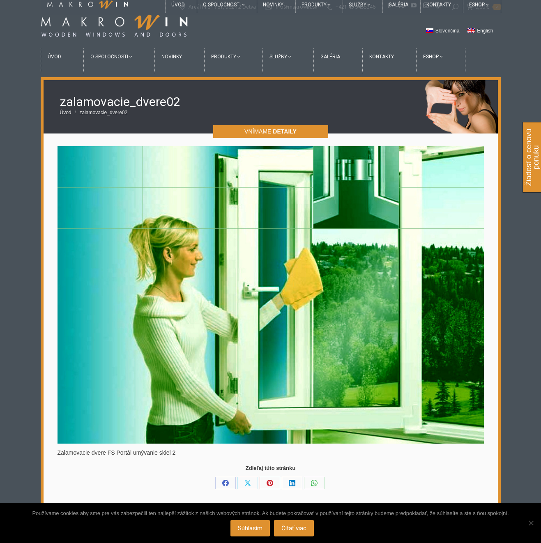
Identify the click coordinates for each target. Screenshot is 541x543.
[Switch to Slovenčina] (443, 31)
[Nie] (531, 523)
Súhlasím (250, 528)
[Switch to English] (480, 31)
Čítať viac (294, 528)
